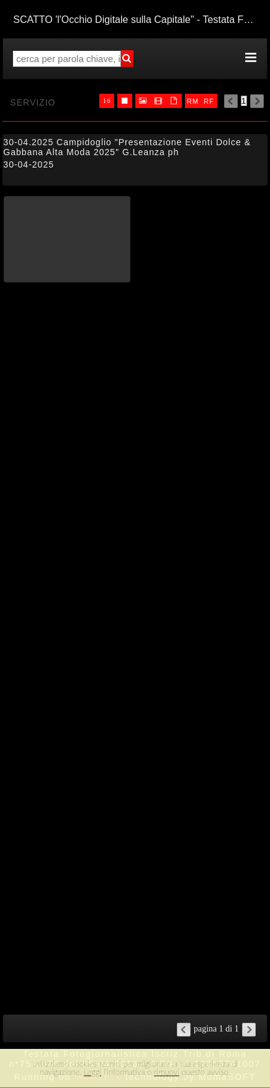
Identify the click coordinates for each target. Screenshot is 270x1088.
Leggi (92, 1072)
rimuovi (166, 1072)
